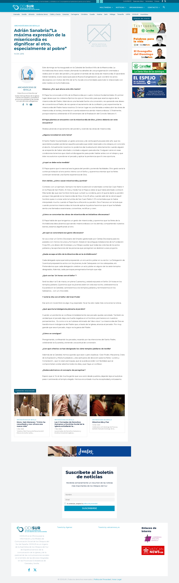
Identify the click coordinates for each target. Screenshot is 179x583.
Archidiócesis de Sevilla (27, 26)
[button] (164, 7)
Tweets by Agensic (64, 527)
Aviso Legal (116, 579)
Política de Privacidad (102, 579)
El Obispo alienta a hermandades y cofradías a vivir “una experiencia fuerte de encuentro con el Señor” (59, 1)
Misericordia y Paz (101, 422)
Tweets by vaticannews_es (109, 527)
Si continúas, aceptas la (80, 504)
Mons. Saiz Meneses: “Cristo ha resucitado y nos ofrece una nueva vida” (31, 424)
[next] (101, 1)
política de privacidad (90, 504)
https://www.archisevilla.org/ (27, 93)
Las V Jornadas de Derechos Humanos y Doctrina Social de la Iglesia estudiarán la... (69, 424)
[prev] (97, 1)
